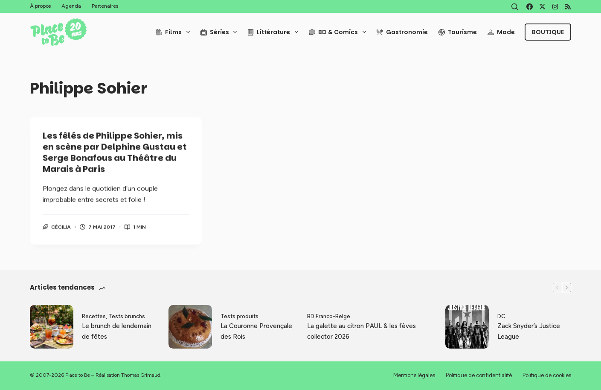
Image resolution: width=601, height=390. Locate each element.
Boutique (548, 32)
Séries (220, 32)
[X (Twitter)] (542, 6)
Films (174, 32)
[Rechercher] (514, 6)
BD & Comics (339, 32)
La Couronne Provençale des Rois (256, 331)
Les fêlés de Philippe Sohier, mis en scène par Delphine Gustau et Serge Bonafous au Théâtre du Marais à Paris (115, 153)
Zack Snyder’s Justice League (528, 331)
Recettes (94, 316)
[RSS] (568, 6)
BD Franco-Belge (328, 316)
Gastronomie (402, 32)
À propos (40, 6)
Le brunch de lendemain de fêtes (116, 331)
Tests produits (239, 316)
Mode (501, 32)
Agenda (71, 6)
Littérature (274, 32)
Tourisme (457, 32)
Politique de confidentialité (479, 375)
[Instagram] (555, 6)
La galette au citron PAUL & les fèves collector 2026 (361, 331)
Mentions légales (414, 375)
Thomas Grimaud (140, 375)
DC (501, 316)
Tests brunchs (126, 316)
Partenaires (105, 6)
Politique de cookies (547, 375)
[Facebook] (529, 6)
